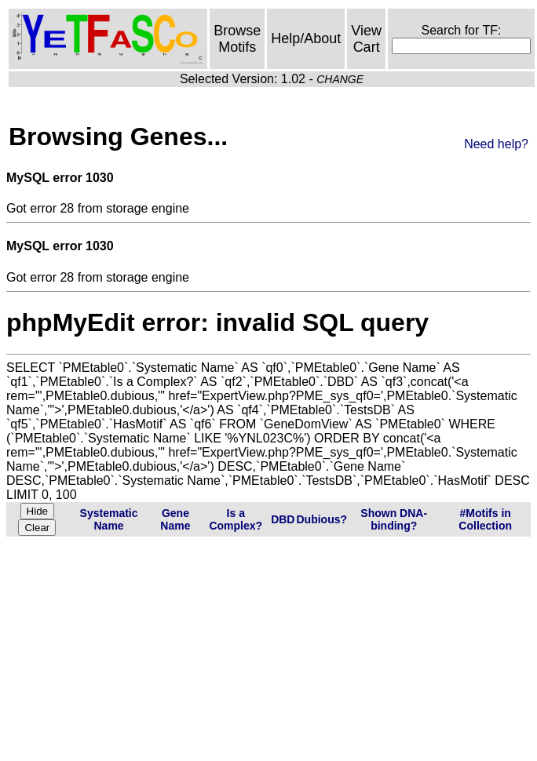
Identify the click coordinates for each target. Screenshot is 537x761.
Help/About (306, 38)
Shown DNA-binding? (393, 519)
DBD (282, 519)
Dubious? (321, 519)
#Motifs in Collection (485, 519)
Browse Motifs (237, 39)
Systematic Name (109, 519)
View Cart (366, 39)
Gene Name (175, 519)
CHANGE (339, 79)
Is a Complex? (235, 519)
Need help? (496, 144)
